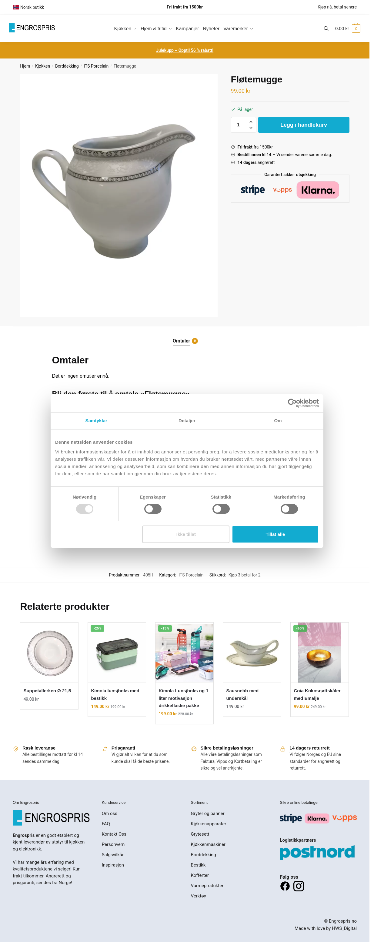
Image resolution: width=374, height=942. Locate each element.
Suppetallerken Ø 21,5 (47, 690)
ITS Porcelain (96, 66)
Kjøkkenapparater (208, 824)
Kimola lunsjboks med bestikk (115, 694)
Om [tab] (278, 420)
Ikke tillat (186, 534)
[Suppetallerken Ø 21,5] (49, 652)
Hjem (25, 66)
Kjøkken (42, 66)
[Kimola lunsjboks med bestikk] (117, 652)
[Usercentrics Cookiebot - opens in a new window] (292, 403)
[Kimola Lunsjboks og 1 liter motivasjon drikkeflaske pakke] (184, 652)
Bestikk (198, 865)
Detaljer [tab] (187, 420)
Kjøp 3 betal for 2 (245, 575)
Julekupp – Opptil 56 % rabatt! (184, 50)
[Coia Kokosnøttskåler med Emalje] (319, 652)
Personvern (113, 844)
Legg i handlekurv (303, 125)
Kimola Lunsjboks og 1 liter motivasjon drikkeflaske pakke (183, 698)
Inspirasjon (113, 865)
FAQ (106, 824)
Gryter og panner (208, 813)
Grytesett (200, 834)
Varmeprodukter (207, 885)
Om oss (109, 813)
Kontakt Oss (114, 834)
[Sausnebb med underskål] (252, 652)
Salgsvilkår (113, 854)
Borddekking (67, 66)
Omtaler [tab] (181, 341)
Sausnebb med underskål (242, 694)
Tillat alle (275, 534)
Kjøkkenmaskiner (208, 844)
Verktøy (198, 896)
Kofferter (200, 875)
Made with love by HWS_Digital (326, 928)
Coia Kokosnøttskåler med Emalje (317, 694)
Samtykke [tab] (96, 420)
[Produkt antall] (238, 125)
